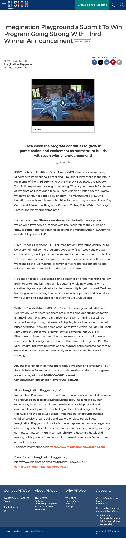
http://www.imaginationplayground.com (77, 446)
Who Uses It (71, 503)
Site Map (17, 531)
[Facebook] (9, 510)
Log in (99, 501)
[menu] (4, 5)
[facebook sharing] (94, 62)
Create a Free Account (107, 498)
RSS (26, 531)
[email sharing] (119, 62)
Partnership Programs (46, 503)
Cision (113, 531)
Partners (39, 501)
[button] (122, 5)
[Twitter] (5, 510)
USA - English (82, 41)
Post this (63, 162)
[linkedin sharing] (107, 62)
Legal (8, 531)
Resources (40, 509)
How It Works (72, 501)
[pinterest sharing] (113, 62)
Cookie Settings (37, 531)
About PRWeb (42, 498)
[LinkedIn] (13, 510)
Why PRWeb (71, 498)
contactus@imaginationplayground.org (41, 466)
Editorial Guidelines (44, 506)
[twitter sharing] (100, 63)
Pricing (69, 506)
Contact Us (11, 507)
